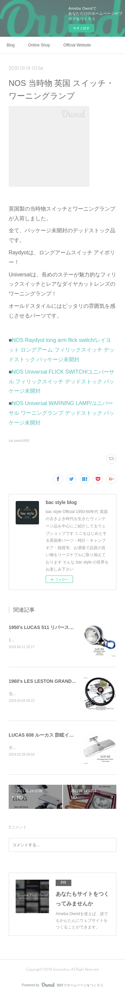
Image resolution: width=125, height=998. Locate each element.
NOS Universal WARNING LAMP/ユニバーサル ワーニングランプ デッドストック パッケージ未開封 (61, 412)
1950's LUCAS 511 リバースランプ (46, 627)
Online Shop (39, 45)
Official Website (77, 45)
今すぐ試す (81, 28)
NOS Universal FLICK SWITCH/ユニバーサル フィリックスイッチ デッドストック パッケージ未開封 (61, 381)
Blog (11, 45)
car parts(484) (19, 441)
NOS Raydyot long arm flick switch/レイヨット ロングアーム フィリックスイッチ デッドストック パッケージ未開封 (61, 349)
